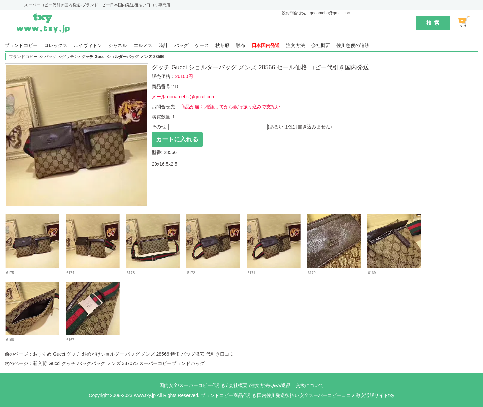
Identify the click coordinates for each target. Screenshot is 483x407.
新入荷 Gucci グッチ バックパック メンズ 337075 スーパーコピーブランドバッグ (119, 363)
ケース (202, 45)
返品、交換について (302, 385)
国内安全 (168, 385)
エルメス (142, 45)
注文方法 (295, 45)
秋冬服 (222, 45)
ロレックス (55, 45)
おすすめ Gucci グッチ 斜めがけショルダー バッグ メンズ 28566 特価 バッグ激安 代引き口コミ (133, 354)
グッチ (68, 56)
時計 (163, 45)
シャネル (117, 45)
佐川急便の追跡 (352, 45)
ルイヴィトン (88, 45)
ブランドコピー (21, 45)
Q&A (275, 385)
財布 (240, 45)
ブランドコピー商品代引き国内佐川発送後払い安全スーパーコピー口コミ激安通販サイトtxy (297, 395)
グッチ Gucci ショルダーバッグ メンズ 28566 (122, 56)
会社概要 (320, 45)
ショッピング (467, 21)
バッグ (181, 45)
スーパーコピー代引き (202, 385)
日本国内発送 (266, 45)
